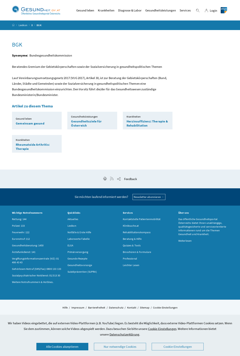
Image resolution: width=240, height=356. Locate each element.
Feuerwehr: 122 (20, 232)
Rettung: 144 (19, 219)
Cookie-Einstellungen (162, 329)
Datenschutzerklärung (125, 334)
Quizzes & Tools (132, 245)
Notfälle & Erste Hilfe (79, 232)
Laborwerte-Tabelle (79, 239)
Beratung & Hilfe (132, 239)
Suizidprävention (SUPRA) (82, 271)
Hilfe (65, 307)
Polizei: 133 (18, 225)
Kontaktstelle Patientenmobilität (142, 219)
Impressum (78, 307)
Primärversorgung (78, 252)
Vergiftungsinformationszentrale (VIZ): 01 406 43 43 (35, 260)
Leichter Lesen (131, 265)
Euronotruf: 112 (21, 239)
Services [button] (185, 10)
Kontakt (131, 307)
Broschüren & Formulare (137, 252)
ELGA (71, 245)
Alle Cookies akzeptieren (62, 347)
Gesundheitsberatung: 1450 (28, 245)
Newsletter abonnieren (149, 197)
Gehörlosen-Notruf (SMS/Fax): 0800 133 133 (36, 269)
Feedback (130, 179)
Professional (130, 258)
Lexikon (23, 25)
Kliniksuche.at (131, 225)
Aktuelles (73, 219)
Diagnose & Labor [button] (130, 10)
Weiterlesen (185, 240)
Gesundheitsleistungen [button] (160, 10)
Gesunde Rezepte (78, 258)
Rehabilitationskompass (137, 232)
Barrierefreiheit (96, 307)
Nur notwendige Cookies (120, 347)
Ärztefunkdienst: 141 (24, 252)
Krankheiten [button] (106, 10)
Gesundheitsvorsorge (80, 265)
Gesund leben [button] (85, 10)
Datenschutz (116, 307)
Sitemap (144, 307)
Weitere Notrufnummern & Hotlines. (32, 282)
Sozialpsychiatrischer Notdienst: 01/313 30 (36, 275)
